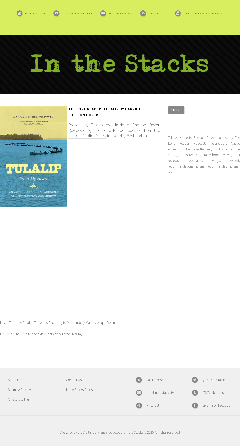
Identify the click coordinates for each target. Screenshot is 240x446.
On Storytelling (18, 399)
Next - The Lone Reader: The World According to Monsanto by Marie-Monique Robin (57, 322)
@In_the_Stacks (214, 380)
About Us (14, 380)
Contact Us (74, 380)
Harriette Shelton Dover (136, 125)
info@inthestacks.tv (160, 392)
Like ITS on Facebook (217, 405)
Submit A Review (19, 389)
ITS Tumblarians (213, 392)
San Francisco (155, 380)
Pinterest (152, 405)
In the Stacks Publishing (82, 389)
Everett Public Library (87, 135)
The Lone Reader (110, 130)
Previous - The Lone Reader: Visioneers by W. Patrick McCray (41, 334)
